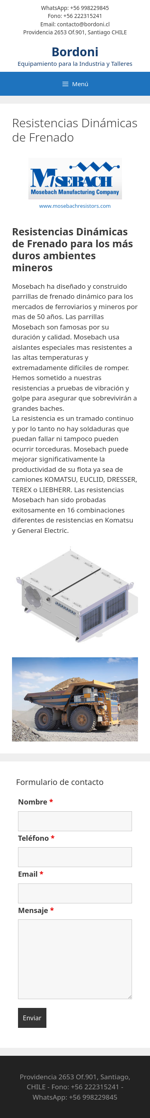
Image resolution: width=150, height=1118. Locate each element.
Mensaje (36, 910)
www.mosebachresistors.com (75, 205)
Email (31, 874)
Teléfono (36, 838)
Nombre (35, 801)
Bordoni (75, 51)
